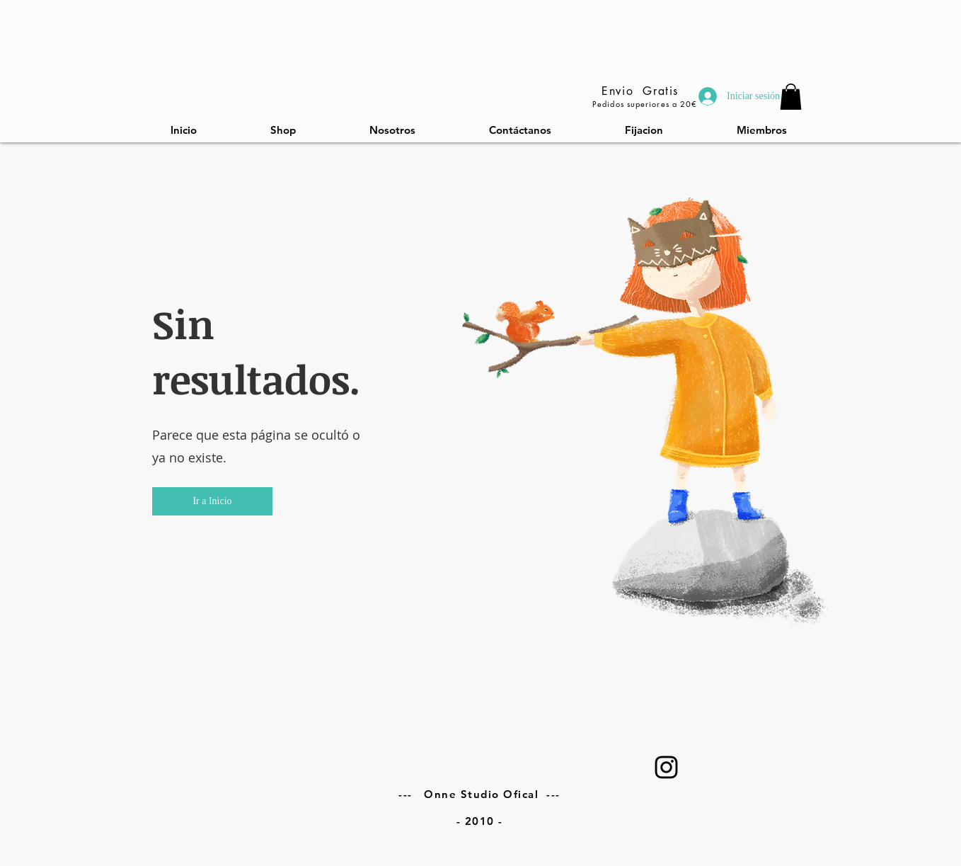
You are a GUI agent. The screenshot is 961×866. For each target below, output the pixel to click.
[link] (791, 97)
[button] (212, 501)
